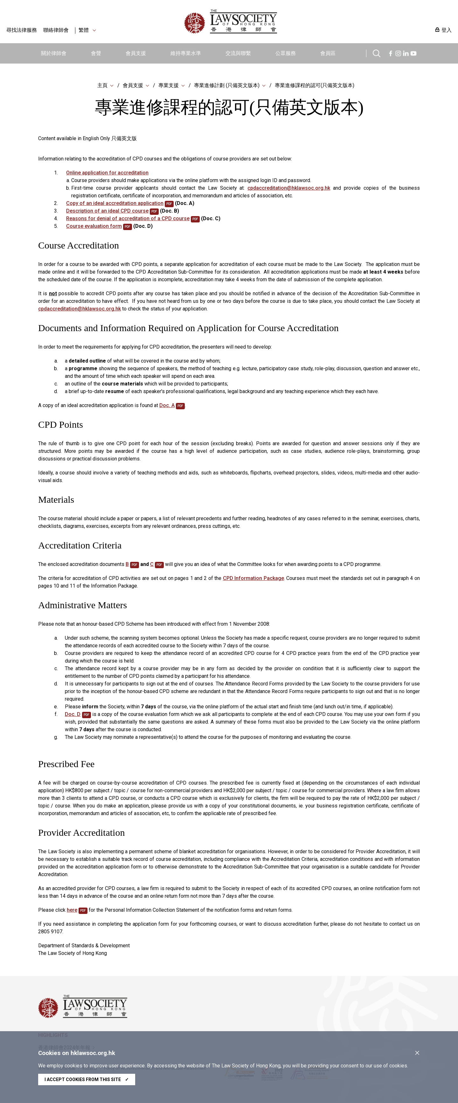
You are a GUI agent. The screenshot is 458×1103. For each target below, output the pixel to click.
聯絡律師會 (56, 30)
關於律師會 (53, 53)
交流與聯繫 (238, 53)
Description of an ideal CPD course (107, 211)
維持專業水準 (185, 53)
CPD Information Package (253, 579)
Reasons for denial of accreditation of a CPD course (128, 219)
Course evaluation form (94, 227)
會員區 (328, 53)
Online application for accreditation (107, 173)
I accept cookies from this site (87, 1079)
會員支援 (136, 53)
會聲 (96, 53)
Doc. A (167, 406)
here (72, 911)
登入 (446, 30)
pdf (169, 204)
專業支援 (168, 86)
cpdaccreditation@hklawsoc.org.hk (288, 189)
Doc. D (72, 715)
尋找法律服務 (21, 30)
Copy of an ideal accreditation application (114, 204)
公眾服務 (285, 53)
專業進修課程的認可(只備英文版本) (314, 86)
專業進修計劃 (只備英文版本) (227, 86)
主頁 (102, 86)
